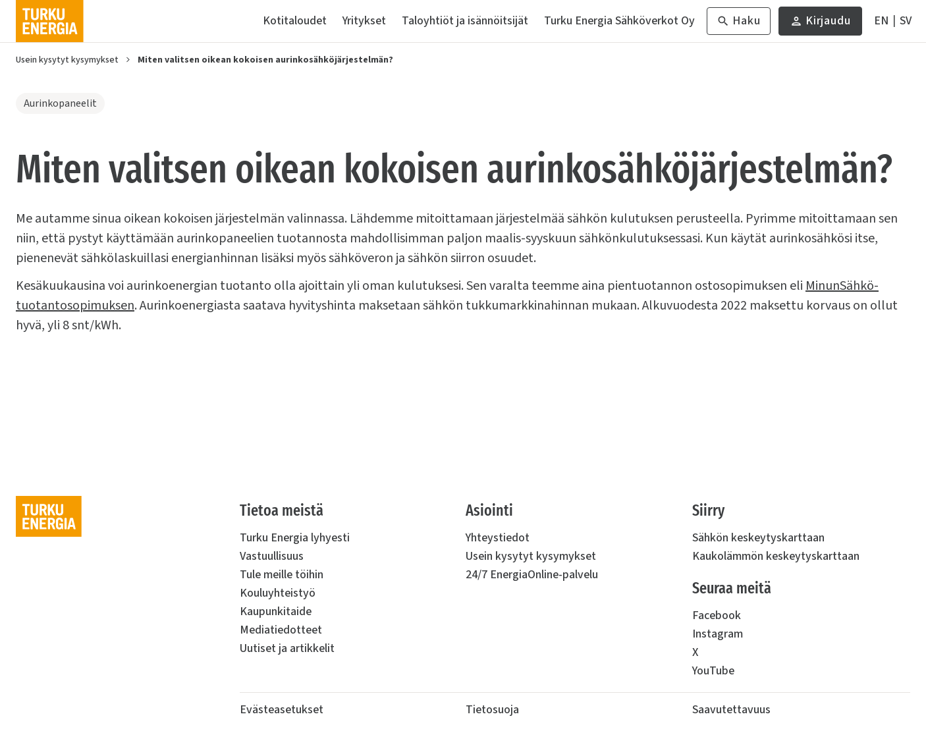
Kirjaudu (820, 24)
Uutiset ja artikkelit (287, 648)
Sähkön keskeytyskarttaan (758, 538)
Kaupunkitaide (276, 611)
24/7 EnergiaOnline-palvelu (532, 574)
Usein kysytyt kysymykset (67, 60)
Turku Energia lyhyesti (295, 538)
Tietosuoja (492, 709)
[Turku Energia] (50, 21)
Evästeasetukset (281, 709)
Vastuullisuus (272, 556)
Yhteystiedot (498, 538)
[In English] (881, 21)
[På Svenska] (905, 21)
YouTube (713, 671)
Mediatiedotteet (281, 630)
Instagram (717, 634)
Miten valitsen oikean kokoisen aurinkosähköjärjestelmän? (265, 60)
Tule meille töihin (281, 574)
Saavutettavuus (731, 709)
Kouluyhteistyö (277, 593)
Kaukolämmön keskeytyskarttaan (775, 556)
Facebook (716, 615)
